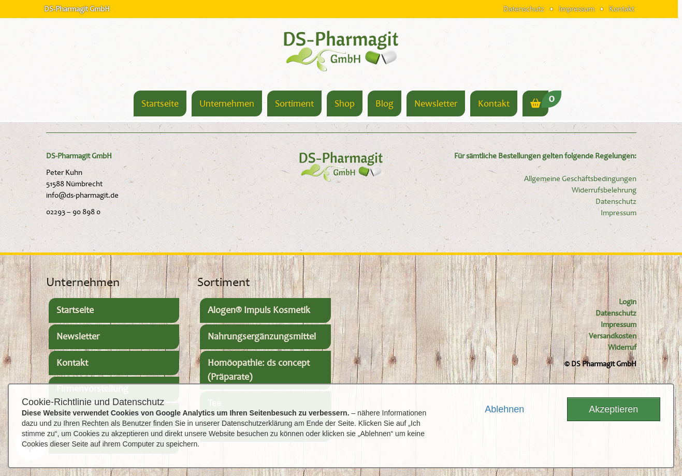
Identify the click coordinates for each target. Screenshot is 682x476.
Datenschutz (523, 8)
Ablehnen (504, 409)
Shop (345, 103)
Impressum (576, 8)
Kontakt (621, 8)
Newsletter (435, 103)
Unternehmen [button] (226, 103)
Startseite (160, 103)
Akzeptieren (613, 409)
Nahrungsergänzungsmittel (262, 337)
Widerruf (622, 347)
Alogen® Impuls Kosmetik (259, 310)
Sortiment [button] (294, 103)
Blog (384, 103)
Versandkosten (612, 336)
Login (627, 302)
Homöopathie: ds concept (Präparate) (259, 370)
